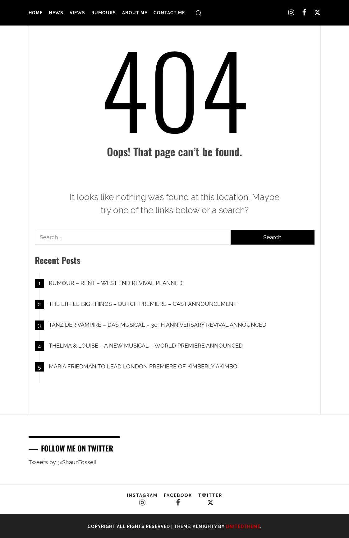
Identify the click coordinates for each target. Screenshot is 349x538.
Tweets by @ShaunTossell (63, 462)
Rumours (103, 12)
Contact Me (169, 12)
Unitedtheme (243, 526)
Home (36, 12)
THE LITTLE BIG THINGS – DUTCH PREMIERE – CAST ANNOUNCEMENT (143, 304)
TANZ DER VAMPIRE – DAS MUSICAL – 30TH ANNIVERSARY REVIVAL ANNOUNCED (157, 324)
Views (77, 12)
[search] (198, 13)
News (56, 12)
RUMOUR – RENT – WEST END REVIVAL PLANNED (115, 283)
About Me (134, 12)
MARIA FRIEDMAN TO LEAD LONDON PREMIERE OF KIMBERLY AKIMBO (143, 366)
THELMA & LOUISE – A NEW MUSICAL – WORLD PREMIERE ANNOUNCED (146, 345)
